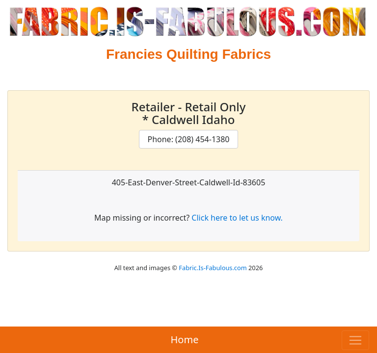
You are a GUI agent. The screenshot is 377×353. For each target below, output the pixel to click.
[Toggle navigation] (355, 340)
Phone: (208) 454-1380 (188, 139)
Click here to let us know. (237, 217)
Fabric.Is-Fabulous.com (212, 267)
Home (185, 339)
